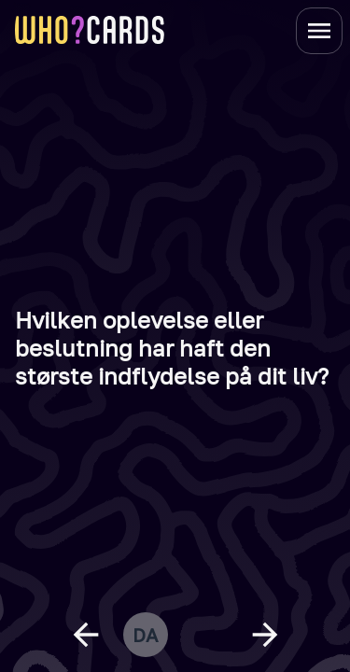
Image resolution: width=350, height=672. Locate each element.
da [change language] (145, 634)
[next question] (265, 634)
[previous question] (85, 634)
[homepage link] (89, 29)
